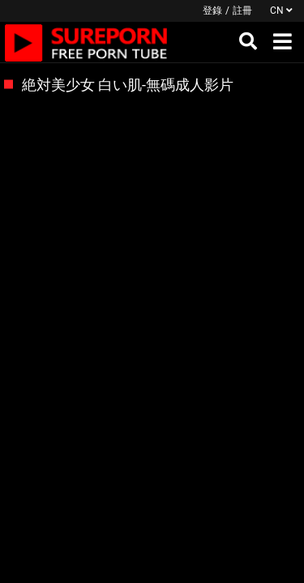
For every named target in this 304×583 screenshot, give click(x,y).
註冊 (242, 10)
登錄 (212, 10)
